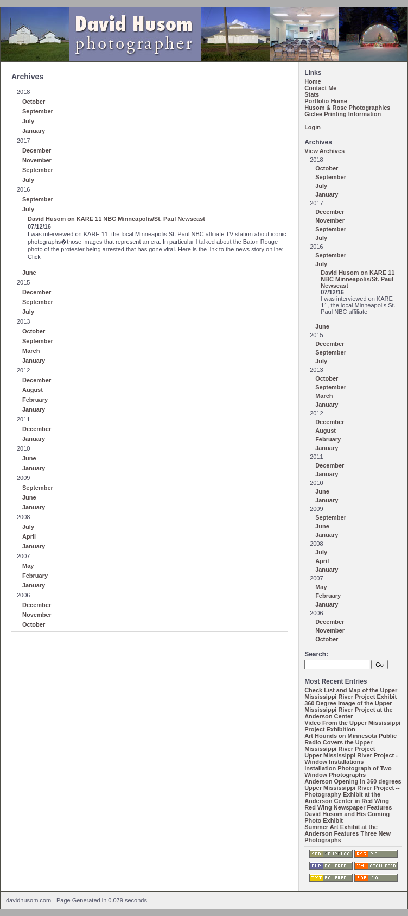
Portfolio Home (325, 101)
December (36, 150)
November (37, 160)
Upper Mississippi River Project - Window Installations (351, 758)
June (29, 272)
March (31, 351)
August (32, 390)
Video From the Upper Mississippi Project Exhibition (352, 725)
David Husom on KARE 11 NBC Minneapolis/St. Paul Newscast (116, 219)
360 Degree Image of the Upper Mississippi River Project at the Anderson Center (348, 709)
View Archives (324, 151)
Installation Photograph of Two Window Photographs (348, 771)
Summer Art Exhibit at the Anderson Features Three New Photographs (347, 833)
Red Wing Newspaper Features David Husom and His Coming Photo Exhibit (348, 814)
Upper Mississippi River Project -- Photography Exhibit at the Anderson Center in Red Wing (351, 794)
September (37, 111)
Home (312, 81)
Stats (311, 94)
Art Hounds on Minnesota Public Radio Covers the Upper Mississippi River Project (350, 742)
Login (312, 127)
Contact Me (320, 88)
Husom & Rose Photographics (347, 107)
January (33, 131)
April (29, 536)
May (28, 566)
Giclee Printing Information (342, 114)
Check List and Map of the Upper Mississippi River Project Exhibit (350, 693)
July (28, 121)
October (33, 101)
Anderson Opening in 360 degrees (352, 781)
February (35, 399)
